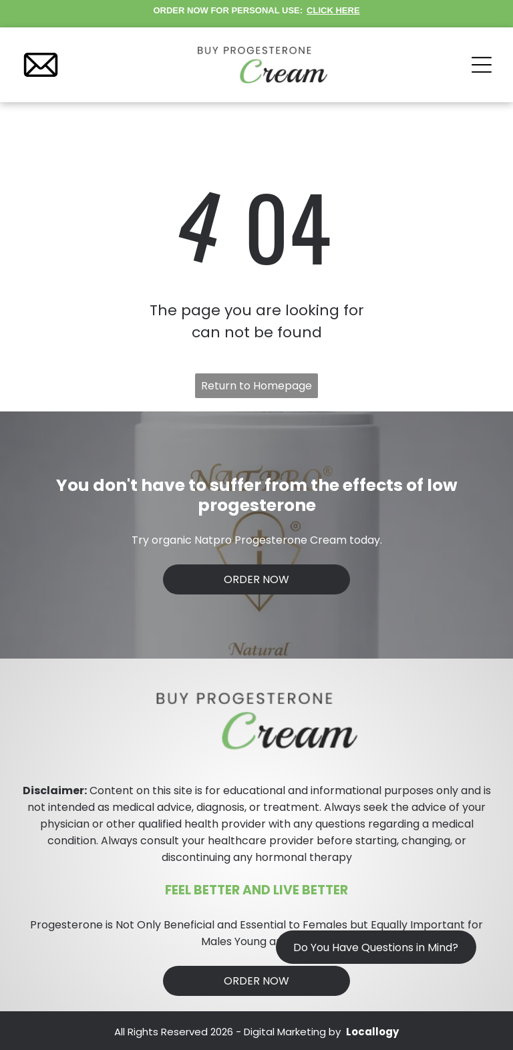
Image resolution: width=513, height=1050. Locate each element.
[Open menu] (482, 65)
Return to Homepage (256, 385)
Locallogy (372, 1032)
